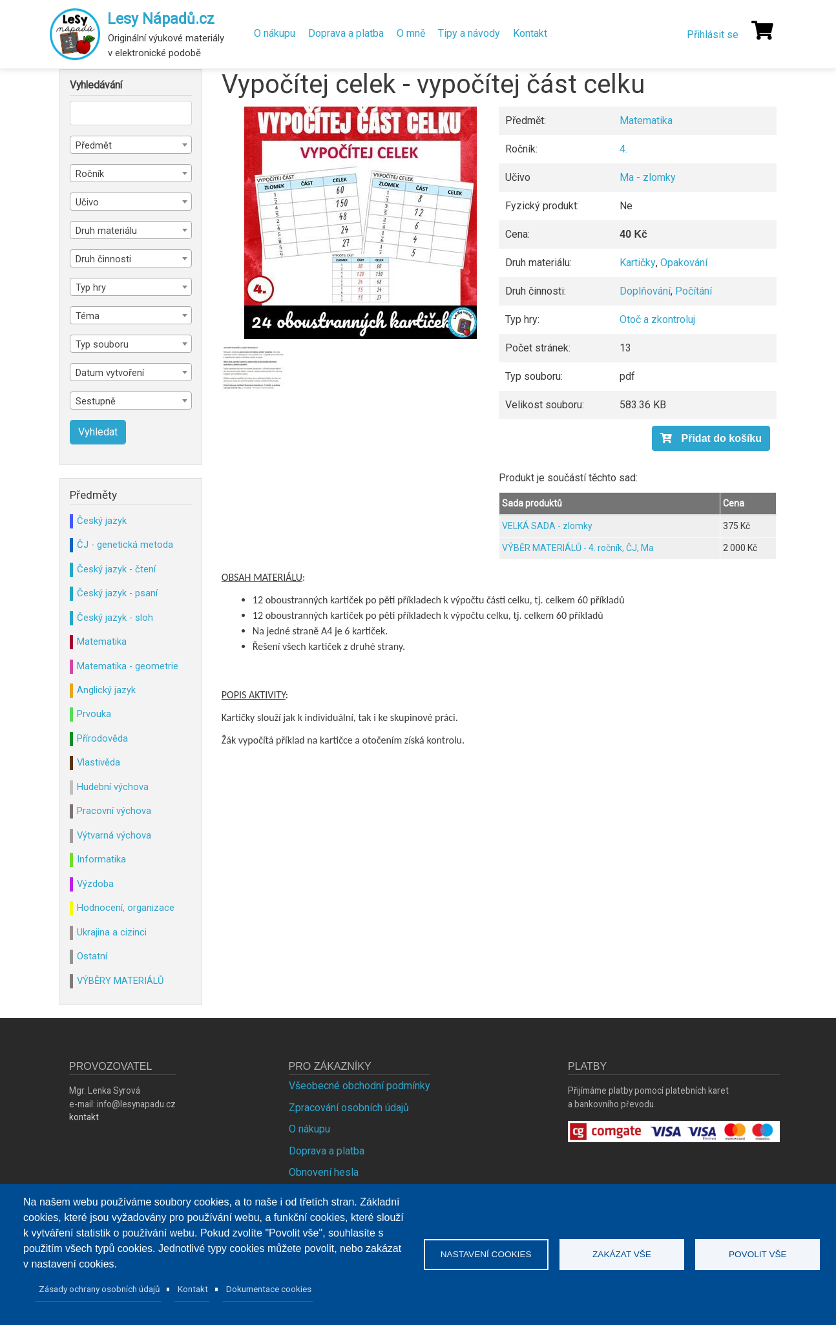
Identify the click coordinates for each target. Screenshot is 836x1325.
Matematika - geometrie (127, 666)
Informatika (101, 859)
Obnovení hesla (324, 1172)
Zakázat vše (621, 1254)
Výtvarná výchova (114, 835)
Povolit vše (758, 1254)
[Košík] (762, 30)
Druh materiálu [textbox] (106, 230)
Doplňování (645, 291)
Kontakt (530, 33)
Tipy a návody (469, 33)
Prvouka (94, 714)
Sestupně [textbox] (96, 401)
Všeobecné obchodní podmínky (359, 1086)
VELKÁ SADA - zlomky (547, 526)
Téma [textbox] (87, 316)
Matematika (646, 120)
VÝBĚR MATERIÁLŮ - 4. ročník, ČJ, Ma (578, 548)
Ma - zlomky (648, 177)
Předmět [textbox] (94, 145)
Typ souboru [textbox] (102, 344)
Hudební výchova (113, 787)
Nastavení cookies (486, 1254)
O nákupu (274, 33)
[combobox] (131, 145)
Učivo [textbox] (87, 202)
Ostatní (92, 956)
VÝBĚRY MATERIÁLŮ (120, 980)
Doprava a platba (346, 33)
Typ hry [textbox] (91, 287)
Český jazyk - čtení (116, 569)
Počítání (693, 291)
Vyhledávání (96, 85)
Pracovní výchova (114, 811)
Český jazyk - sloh (115, 617)
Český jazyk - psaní (117, 593)
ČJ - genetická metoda (125, 544)
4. (623, 149)
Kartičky (638, 262)
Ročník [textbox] (90, 174)
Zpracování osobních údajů (349, 1107)
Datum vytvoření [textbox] (110, 373)
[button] (360, 223)
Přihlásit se (712, 34)
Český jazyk (102, 521)
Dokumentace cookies (268, 1289)
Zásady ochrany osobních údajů (99, 1289)
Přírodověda (102, 738)
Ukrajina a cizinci (112, 932)
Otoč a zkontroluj (657, 319)
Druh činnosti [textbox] (103, 259)
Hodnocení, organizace (125, 907)
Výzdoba (95, 884)
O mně (411, 33)
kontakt (84, 1117)
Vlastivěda (98, 762)
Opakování (683, 262)
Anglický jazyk (106, 690)
